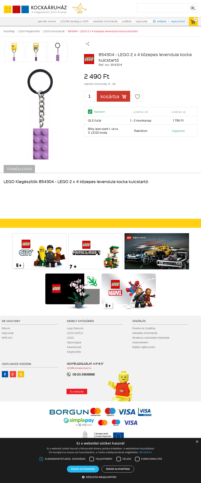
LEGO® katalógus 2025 (74, 21)
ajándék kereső (47, 21)
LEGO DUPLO (75, 333)
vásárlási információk (105, 21)
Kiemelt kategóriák (80, 321)
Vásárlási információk (145, 333)
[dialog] (100, 460)
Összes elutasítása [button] (118, 469)
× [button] (197, 441)
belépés (162, 21)
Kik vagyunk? (11, 321)
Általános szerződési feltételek (151, 337)
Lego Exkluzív (75, 328)
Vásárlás (139, 321)
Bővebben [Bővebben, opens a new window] (145, 452)
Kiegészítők (74, 352)
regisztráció (178, 21)
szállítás (127, 21)
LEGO (70, 337)
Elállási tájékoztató (143, 347)
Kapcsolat (8, 333)
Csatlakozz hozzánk (16, 363)
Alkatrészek (74, 347)
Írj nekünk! (77, 391)
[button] (101, 477)
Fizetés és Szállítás (144, 328)
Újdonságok (74, 342)
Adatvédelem (140, 342)
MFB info (7, 337)
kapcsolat (142, 21)
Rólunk (6, 328)
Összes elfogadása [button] (83, 469)
